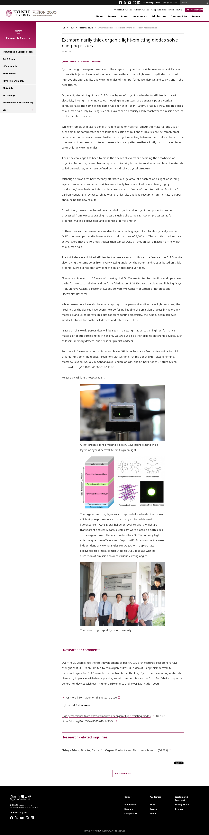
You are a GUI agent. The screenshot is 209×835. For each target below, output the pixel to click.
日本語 (166, 2)
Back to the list (123, 773)
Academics (140, 16)
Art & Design (9, 59)
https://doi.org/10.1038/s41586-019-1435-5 (88, 721)
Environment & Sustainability (18, 102)
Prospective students (123, 9)
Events (112, 16)
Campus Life (179, 16)
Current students (141, 9)
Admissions (158, 16)
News (99, 16)
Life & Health (10, 66)
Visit (26, 812)
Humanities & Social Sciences (18, 51)
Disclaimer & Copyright (181, 798)
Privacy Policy (182, 804)
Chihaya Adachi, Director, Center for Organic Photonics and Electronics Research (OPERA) (117, 750)
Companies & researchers (162, 9)
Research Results (86, 28)
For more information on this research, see (92, 697)
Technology (9, 95)
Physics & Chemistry (13, 80)
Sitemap (179, 809)
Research (197, 16)
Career (127, 797)
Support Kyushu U (151, 2)
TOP (63, 28)
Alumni (179, 9)
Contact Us (15, 812)
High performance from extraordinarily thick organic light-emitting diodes (109, 716)
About (125, 16)
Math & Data (9, 73)
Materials (8, 88)
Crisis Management (194, 9)
